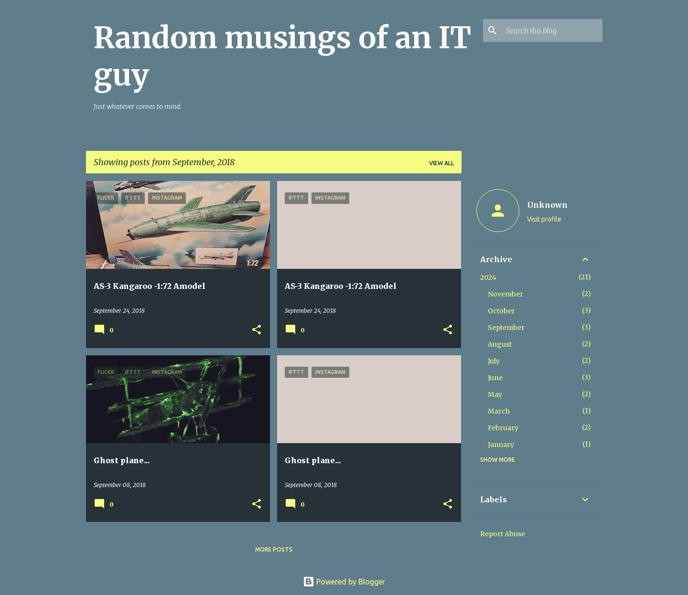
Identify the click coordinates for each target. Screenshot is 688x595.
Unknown (547, 205)
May (495, 394)
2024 (488, 277)
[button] (256, 330)
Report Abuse (502, 534)
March (499, 411)
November (505, 294)
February (503, 428)
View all (441, 163)
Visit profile (544, 219)
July (494, 361)
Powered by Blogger (344, 581)
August (500, 344)
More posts (273, 549)
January (501, 444)
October (501, 311)
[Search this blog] (552, 30)
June (495, 377)
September (506, 327)
